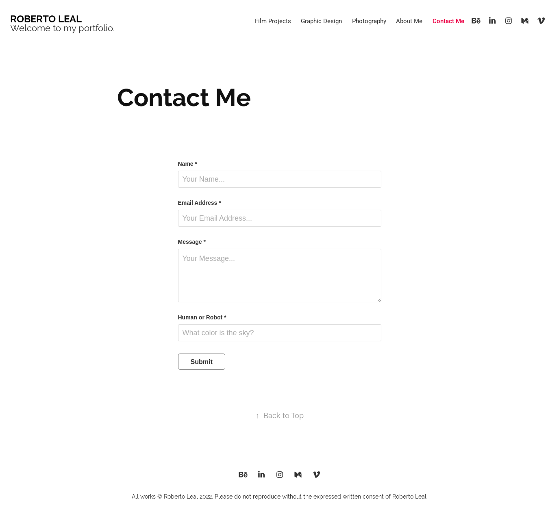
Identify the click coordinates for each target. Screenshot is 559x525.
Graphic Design (321, 21)
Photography (369, 21)
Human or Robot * (202, 317)
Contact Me (448, 21)
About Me (409, 21)
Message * (192, 242)
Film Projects (273, 21)
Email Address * (199, 203)
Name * (187, 164)
